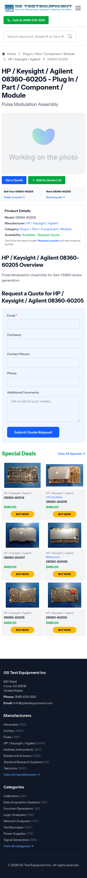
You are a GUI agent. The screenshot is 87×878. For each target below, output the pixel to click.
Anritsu (14, 731)
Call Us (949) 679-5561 (26, 20)
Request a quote (48, 240)
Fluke (12, 737)
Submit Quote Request (33, 432)
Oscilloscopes (18, 827)
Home (9, 54)
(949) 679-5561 (25, 697)
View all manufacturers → (22, 775)
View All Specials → (71, 454)
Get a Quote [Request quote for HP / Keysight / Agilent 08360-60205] (14, 180)
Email (12, 316)
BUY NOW (22, 514)
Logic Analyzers (19, 815)
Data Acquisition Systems (25, 802)
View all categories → (19, 846)
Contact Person (18, 354)
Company (14, 335)
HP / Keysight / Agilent (24, 59)
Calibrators (15, 796)
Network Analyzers (21, 821)
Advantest (15, 724)
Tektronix (15, 768)
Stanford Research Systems (26, 762)
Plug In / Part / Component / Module (49, 54)
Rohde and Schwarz (22, 756)
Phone (11, 373)
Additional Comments (23, 392)
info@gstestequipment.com (33, 703)
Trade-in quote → (14, 197)
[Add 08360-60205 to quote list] (46, 180)
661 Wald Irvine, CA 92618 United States (15, 686)
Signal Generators (21, 840)
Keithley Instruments (23, 749)
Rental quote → (55, 197)
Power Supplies (19, 834)
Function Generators (22, 808)
